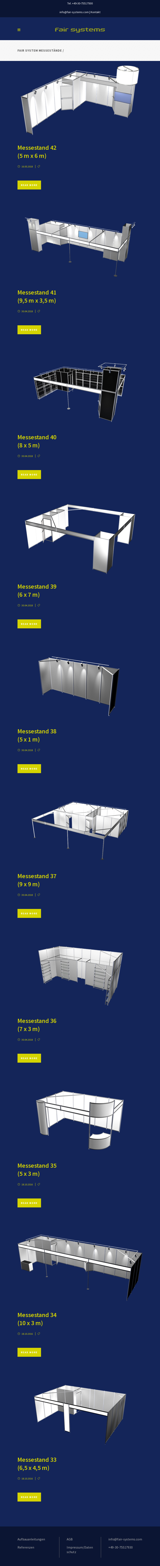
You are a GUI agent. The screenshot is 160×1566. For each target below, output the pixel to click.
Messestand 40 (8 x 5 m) (37, 441)
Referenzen (26, 1547)
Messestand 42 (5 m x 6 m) (37, 152)
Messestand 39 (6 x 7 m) (37, 590)
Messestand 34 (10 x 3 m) (37, 1319)
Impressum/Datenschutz (80, 1549)
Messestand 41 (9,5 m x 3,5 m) (37, 296)
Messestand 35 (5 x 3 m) (37, 1169)
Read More (29, 185)
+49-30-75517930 (120, 1547)
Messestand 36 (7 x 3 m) (37, 1025)
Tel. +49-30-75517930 (80, 3)
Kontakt (95, 12)
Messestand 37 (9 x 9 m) (37, 880)
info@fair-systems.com (74, 12)
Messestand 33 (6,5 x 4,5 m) (37, 1464)
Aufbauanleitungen (31, 1539)
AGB (70, 1539)
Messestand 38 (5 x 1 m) (37, 735)
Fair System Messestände (40, 50)
